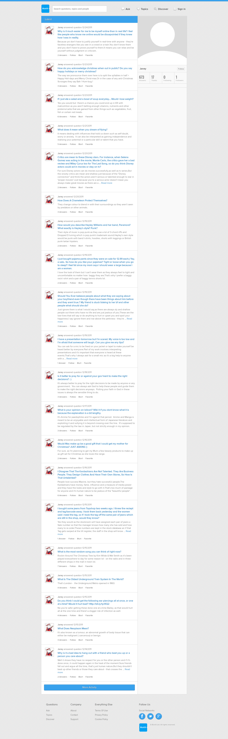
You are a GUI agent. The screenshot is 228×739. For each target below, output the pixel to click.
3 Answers (62, 86)
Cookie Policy (101, 719)
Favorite (89, 55)
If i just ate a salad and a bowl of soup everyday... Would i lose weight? (96, 99)
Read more (106, 183)
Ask (125, 9)
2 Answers (62, 55)
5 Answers (62, 144)
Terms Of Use (101, 710)
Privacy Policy (101, 715)
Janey (60, 27)
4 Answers (62, 587)
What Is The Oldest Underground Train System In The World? (91, 579)
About (73, 710)
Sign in (179, 9)
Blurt (81, 55)
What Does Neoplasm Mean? (73, 628)
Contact (74, 715)
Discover (160, 9)
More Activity (89, 687)
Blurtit (45, 8)
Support (74, 719)
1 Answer (62, 363)
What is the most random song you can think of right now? (89, 551)
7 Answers (62, 566)
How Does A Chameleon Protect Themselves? (82, 200)
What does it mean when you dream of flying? (82, 129)
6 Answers (62, 116)
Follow (73, 55)
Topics (142, 9)
